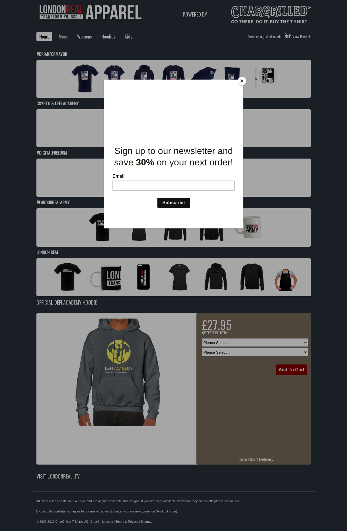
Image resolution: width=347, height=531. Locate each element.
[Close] (242, 81)
